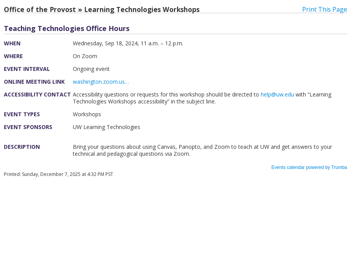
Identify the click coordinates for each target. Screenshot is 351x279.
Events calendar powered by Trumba (309, 167)
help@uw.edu (277, 94)
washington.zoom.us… (101, 81)
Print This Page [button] (324, 9)
